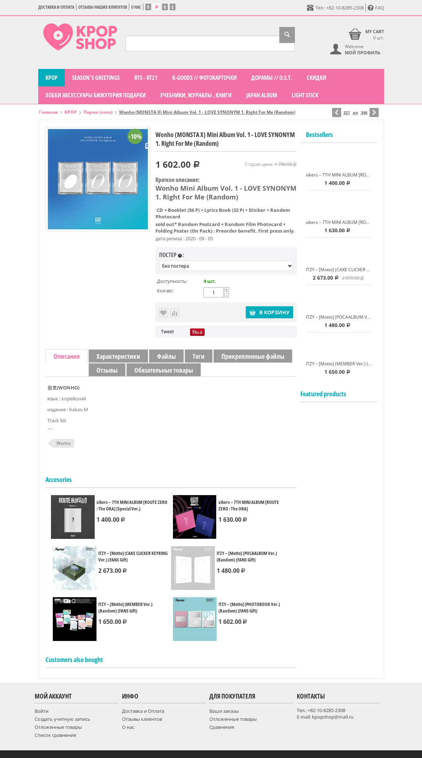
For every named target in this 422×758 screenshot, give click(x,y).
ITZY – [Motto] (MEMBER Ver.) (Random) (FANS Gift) (125, 607)
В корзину (269, 312)
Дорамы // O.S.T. (271, 78)
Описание (67, 356)
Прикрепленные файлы (252, 356)
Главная (48, 112)
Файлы (166, 356)
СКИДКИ (316, 78)
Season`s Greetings (96, 78)
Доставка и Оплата (56, 7)
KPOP (52, 78)
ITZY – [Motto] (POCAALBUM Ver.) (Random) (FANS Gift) (247, 556)
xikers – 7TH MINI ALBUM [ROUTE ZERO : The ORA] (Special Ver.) (131, 505)
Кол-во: (165, 290)
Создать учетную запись (62, 719)
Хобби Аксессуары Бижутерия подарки (96, 95)
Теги (199, 356)
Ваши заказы (224, 711)
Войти (41, 711)
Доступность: (172, 281)
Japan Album (261, 95)
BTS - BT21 (146, 78)
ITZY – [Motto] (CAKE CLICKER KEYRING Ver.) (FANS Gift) (132, 556)
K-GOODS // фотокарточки (204, 78)
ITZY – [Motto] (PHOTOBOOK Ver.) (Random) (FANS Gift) (249, 607)
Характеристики (118, 356)
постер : (171, 255)
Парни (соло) (98, 112)
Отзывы (107, 370)
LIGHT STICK (305, 95)
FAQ (376, 7)
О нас (136, 7)
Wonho (63, 443)
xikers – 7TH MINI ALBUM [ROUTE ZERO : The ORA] (248, 505)
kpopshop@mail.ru (333, 717)
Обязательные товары (163, 370)
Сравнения (221, 727)
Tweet (167, 331)
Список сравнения (55, 735)
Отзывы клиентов (142, 719)
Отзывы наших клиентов (102, 7)
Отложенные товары (58, 727)
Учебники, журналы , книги (196, 95)
